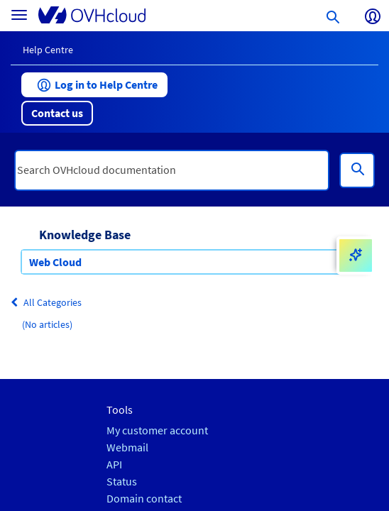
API (114, 464)
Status (121, 481)
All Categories (46, 302)
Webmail (127, 447)
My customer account (157, 430)
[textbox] (171, 170)
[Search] (357, 170)
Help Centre (48, 49)
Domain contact (144, 498)
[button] (94, 84)
